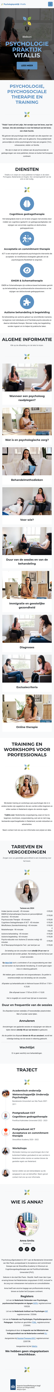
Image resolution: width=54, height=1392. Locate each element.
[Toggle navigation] (50, 4)
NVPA (35, 1303)
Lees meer (27, 65)
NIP (46, 1311)
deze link (8, 963)
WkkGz (34, 1346)
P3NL (34, 1322)
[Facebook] (27, 1249)
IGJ (45, 1333)
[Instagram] (21, 1249)
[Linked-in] (33, 1249)
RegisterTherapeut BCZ (26, 1338)
